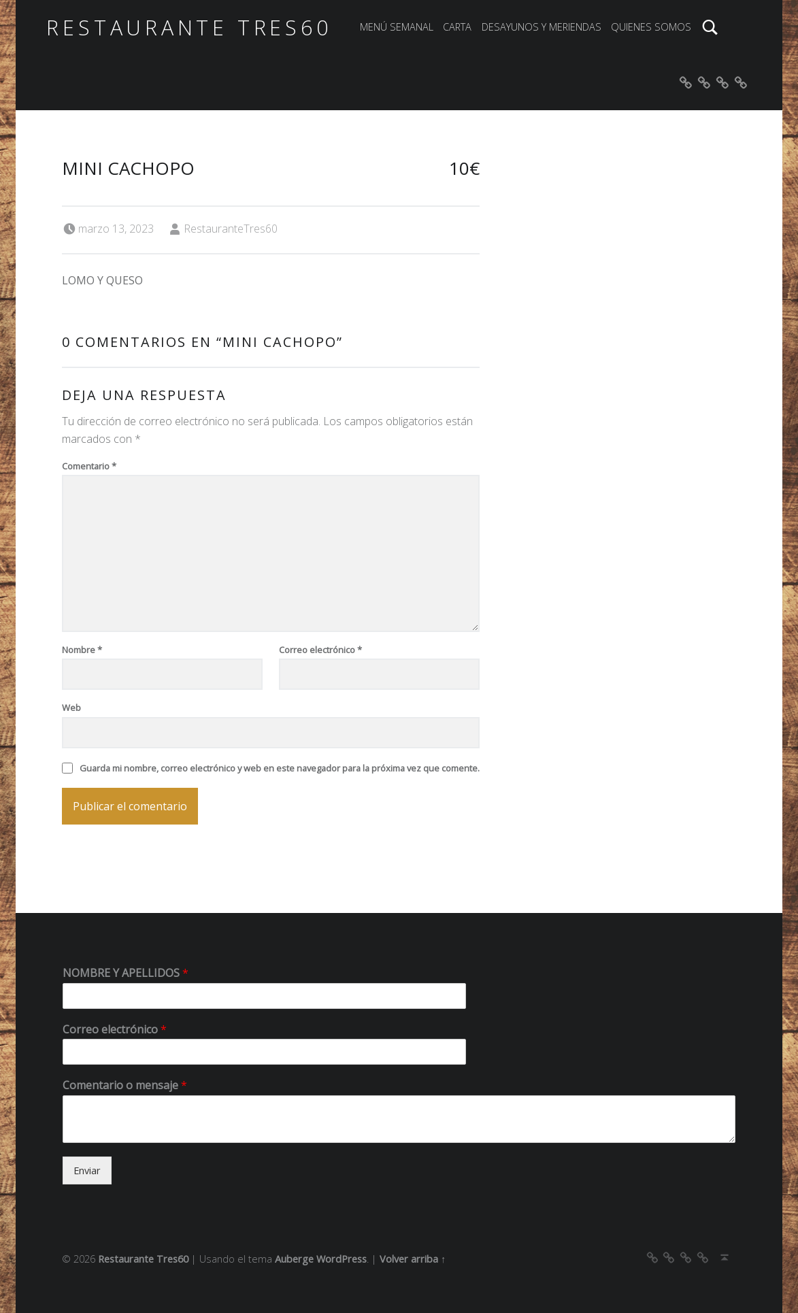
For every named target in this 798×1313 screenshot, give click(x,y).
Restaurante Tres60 (188, 27)
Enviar (87, 1170)
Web (71, 707)
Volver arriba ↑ (413, 1258)
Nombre (82, 650)
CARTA (457, 26)
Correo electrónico (320, 650)
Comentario (89, 466)
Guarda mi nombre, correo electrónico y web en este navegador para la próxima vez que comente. (280, 768)
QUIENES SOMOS (651, 26)
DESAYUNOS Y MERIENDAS (541, 26)
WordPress (341, 1258)
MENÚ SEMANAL (396, 26)
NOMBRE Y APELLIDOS (125, 973)
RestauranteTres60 (231, 228)
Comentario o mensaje (125, 1085)
